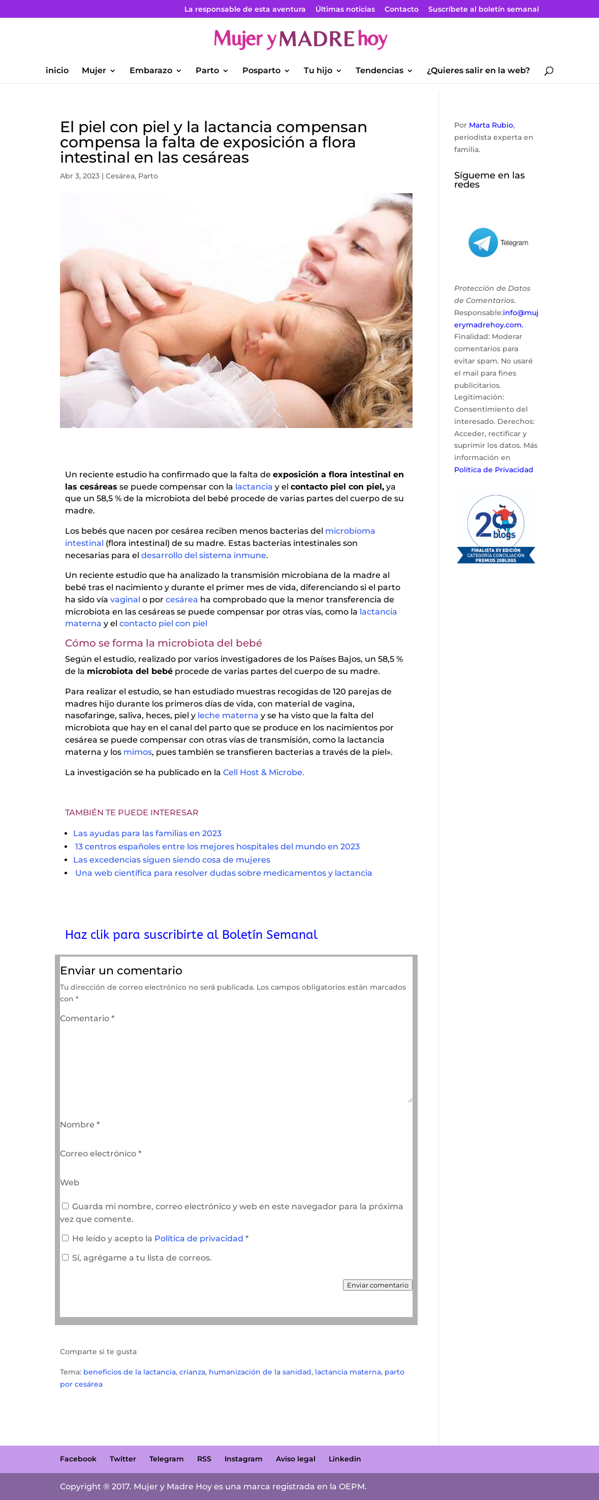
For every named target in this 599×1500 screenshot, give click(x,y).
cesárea (182, 599)
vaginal (124, 599)
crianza (192, 1371)
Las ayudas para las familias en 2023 (147, 833)
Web (69, 1182)
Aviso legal (296, 1458)
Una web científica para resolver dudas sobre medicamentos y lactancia (223, 873)
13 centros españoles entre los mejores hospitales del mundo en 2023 (217, 846)
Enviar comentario (377, 1285)
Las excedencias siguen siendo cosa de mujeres (171, 860)
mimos (136, 752)
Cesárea (120, 175)
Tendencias (379, 71)
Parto (207, 71)
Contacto (402, 10)
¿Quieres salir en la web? (478, 71)
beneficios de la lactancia (129, 1371)
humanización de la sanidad (260, 1371)
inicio (57, 71)
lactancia (254, 487)
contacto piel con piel (163, 623)
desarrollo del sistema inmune (203, 555)
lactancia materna (348, 1371)
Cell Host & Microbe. (263, 772)
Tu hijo (318, 71)
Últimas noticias (345, 10)
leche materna (227, 715)
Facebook (78, 1458)
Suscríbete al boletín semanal (483, 10)
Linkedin (345, 1458)
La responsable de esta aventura (245, 10)
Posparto (261, 71)
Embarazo (151, 71)
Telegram (166, 1458)
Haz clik (89, 935)
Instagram (244, 1458)
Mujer (94, 71)
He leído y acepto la (155, 1238)
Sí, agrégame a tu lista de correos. (137, 1258)
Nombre (80, 1124)
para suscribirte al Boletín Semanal (215, 935)
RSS (204, 1458)
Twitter (123, 1458)
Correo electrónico (100, 1153)
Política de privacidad (199, 1238)
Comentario (87, 1018)
